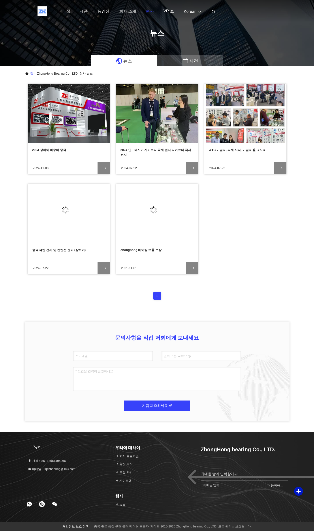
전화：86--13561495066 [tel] (47, 461)
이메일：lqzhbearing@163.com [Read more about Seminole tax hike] (51, 469)
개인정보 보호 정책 (75, 526)
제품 (84, 11)
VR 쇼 (169, 11)
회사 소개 (127, 11)
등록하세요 (275, 485)
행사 (150, 11)
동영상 (103, 11)
